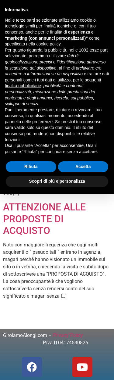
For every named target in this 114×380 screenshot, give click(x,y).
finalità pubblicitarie (23, 85)
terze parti (99, 50)
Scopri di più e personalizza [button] (57, 181)
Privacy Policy (68, 335)
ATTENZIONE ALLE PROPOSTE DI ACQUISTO (44, 218)
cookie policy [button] (48, 43)
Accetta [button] (83, 166)
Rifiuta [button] (31, 166)
